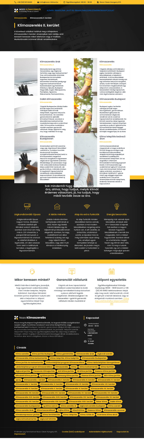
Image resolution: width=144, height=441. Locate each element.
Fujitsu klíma (63, 413)
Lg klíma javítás (47, 378)
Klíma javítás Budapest (42, 356)
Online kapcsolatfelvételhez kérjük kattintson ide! (112, 304)
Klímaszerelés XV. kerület (79, 395)
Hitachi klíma (78, 413)
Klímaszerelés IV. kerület (109, 382)
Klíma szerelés (22, 356)
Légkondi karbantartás (26, 422)
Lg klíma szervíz (50, 409)
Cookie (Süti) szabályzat (73, 434)
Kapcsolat (117, 10)
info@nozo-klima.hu (47, 2)
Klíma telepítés (70, 417)
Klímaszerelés (90, 10)
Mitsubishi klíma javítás (26, 378)
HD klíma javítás (84, 374)
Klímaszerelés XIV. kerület (53, 395)
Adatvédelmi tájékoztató (100, 434)
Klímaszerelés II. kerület (59, 382)
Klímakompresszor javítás (28, 417)
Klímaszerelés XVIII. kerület (55, 400)
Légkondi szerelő (104, 356)
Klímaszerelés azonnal (114, 413)
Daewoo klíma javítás (105, 374)
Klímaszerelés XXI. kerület (27, 404)
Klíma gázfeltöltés (65, 356)
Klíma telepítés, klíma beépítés (64, 361)
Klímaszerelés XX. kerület (107, 400)
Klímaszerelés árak (85, 356)
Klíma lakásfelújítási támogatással (103, 365)
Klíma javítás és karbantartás (29, 365)
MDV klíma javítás (112, 378)
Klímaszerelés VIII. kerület (103, 387)
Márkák (104, 10)
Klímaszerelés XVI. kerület (106, 395)
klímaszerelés (62, 369)
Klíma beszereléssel (46, 413)
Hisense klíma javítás (91, 378)
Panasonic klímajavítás (44, 374)
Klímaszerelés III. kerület (84, 382)
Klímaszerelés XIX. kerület (81, 400)
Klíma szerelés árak (25, 413)
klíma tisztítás (107, 369)
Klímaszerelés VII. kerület (77, 387)
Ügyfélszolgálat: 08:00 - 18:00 (77, 2)
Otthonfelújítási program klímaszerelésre (65, 365)
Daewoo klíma (94, 413)
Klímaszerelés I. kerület (34, 382)
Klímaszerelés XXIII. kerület (81, 404)
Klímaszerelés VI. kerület (52, 387)
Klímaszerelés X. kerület (51, 391)
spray (18, 382)
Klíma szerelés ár (68, 409)
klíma (73, 369)
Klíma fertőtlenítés (51, 417)
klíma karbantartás (89, 369)
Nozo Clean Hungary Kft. (109, 2)
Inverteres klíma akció (107, 417)
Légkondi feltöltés (48, 422)
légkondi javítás (23, 374)
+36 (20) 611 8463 (23, 2)
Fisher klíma (101, 404)
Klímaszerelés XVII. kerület (27, 400)
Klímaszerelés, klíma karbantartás (31, 361)
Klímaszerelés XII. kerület (102, 391)
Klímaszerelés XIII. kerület (27, 395)
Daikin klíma (115, 404)
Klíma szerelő (114, 409)
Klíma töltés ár (87, 417)
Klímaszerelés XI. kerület (77, 391)
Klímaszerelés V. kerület (26, 387)
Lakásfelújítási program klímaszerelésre (34, 369)
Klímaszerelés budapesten (28, 409)
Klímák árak (54, 10)
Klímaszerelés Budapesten (94, 361)
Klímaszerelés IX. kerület (27, 391)
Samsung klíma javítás (68, 378)
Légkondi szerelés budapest (92, 409)
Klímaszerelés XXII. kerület (54, 404)
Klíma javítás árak (72, 10)
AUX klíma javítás (66, 374)
